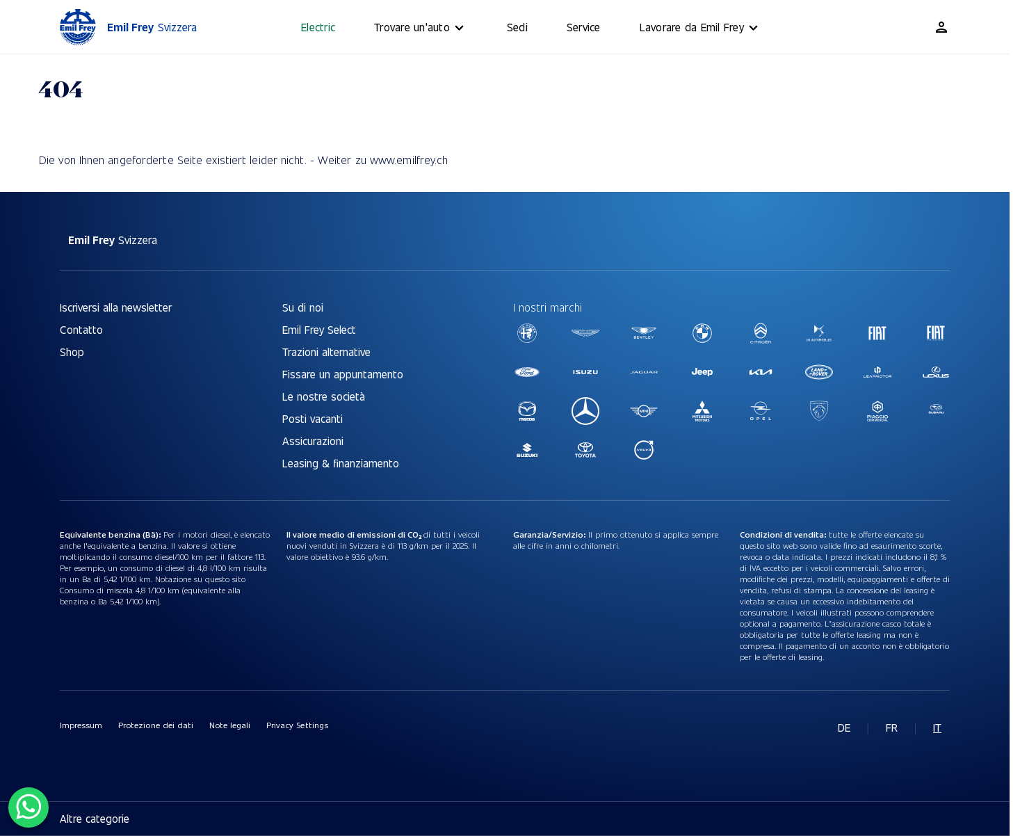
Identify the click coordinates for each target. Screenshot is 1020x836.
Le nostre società (323, 396)
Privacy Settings (296, 724)
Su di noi (302, 307)
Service (584, 26)
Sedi (517, 26)
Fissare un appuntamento (342, 374)
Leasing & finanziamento (340, 463)
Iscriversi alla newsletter (116, 307)
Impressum (81, 724)
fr (892, 727)
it (937, 727)
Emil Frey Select (319, 329)
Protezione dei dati (155, 724)
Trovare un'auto (421, 27)
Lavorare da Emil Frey (701, 27)
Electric (318, 26)
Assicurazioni (312, 440)
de (844, 727)
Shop (72, 351)
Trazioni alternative (326, 351)
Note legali (229, 724)
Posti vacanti (312, 418)
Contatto (81, 329)
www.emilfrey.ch (409, 159)
